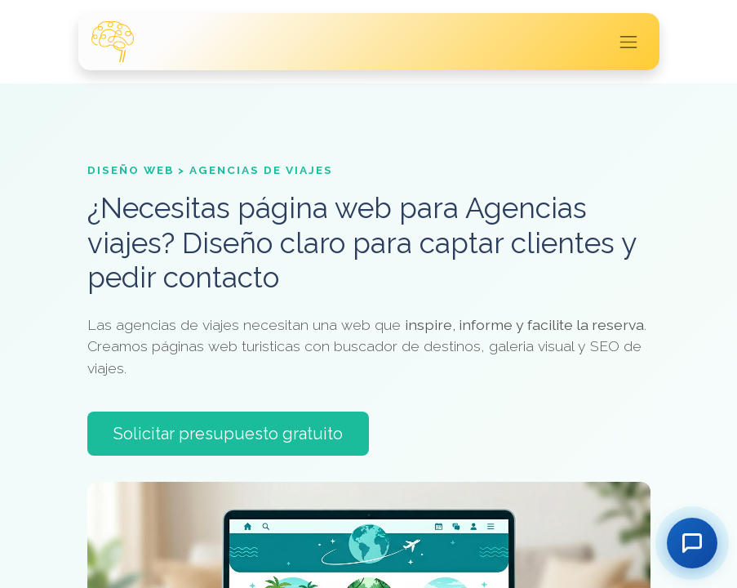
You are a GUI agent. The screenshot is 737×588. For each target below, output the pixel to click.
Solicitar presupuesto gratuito (228, 433)
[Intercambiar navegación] (628, 42)
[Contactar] (692, 543)
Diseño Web (130, 169)
